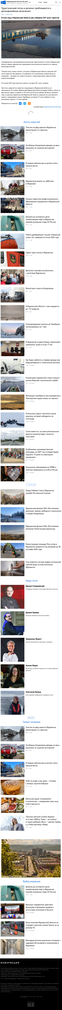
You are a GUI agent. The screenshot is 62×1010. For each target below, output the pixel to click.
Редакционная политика (23, 978)
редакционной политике (52, 107)
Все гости (31, 717)
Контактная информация (10, 978)
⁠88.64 (45, 2)
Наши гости (32, 580)
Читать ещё (31, 485)
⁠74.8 (40, 2)
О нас (2, 978)
